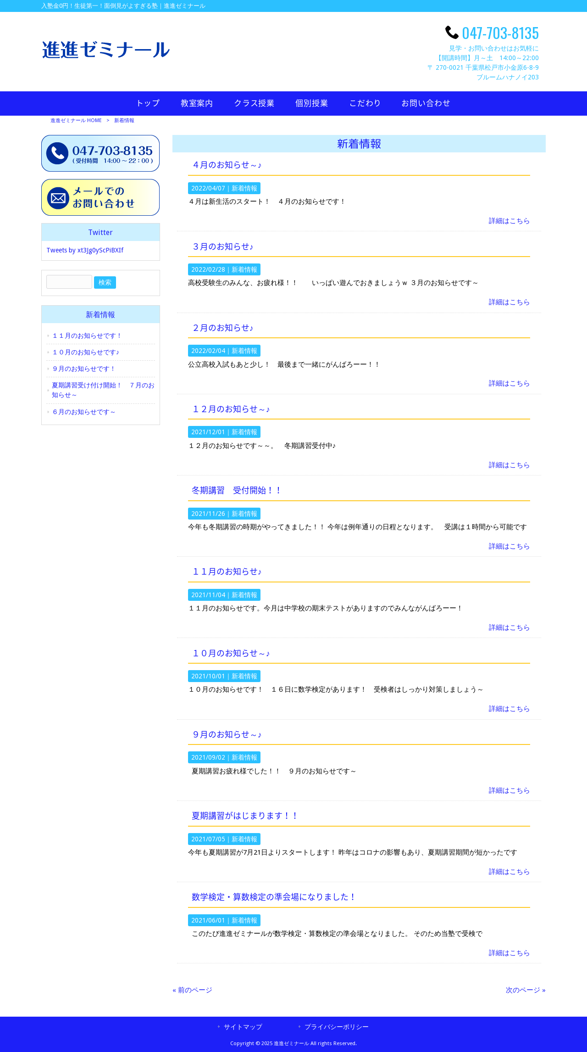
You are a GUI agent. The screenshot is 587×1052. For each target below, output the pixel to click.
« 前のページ (192, 990)
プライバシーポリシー (337, 1026)
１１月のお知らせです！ (87, 335)
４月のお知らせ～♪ (227, 165)
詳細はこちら (509, 221)
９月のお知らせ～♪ (227, 735)
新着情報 (244, 188)
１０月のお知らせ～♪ (231, 653)
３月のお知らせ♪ (223, 247)
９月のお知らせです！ (84, 368)
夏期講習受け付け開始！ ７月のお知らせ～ (103, 389)
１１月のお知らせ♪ (227, 572)
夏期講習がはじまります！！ (245, 816)
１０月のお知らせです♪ (85, 352)
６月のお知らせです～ (84, 411)
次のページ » (526, 990)
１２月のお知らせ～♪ (231, 409)
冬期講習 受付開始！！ (237, 491)
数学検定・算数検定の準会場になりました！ (274, 897)
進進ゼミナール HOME (76, 120)
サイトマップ (243, 1026)
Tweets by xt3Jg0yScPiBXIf (84, 250)
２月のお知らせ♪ (223, 328)
